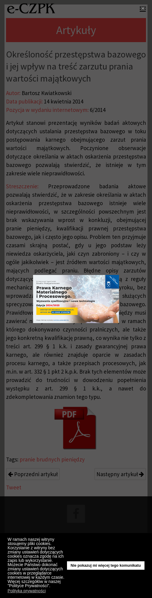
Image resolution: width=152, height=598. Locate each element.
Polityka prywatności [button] (27, 590)
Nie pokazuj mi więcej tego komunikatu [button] (106, 565)
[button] (51, 586)
